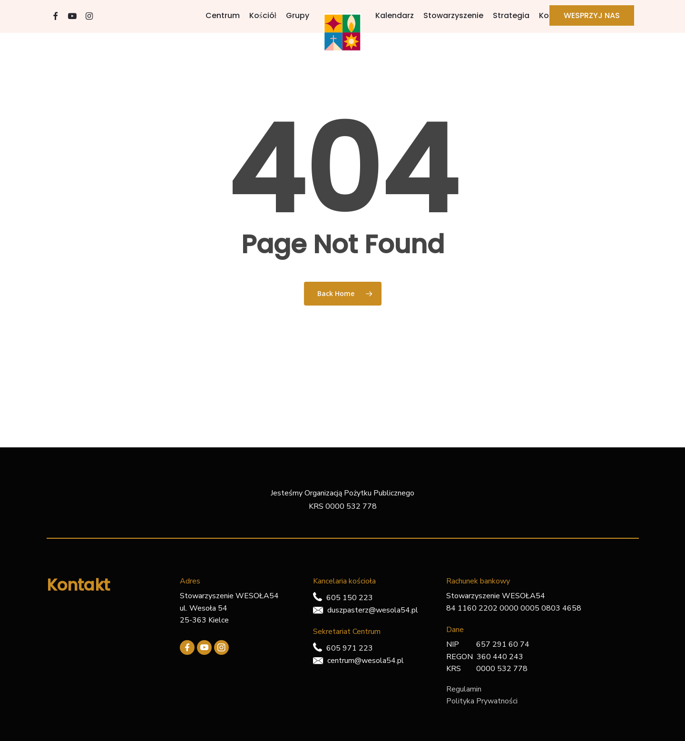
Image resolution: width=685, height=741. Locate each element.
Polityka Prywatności (482, 701)
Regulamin (463, 689)
